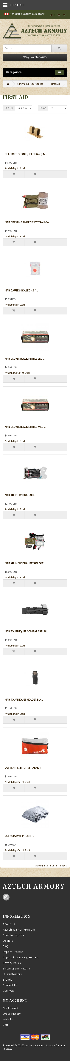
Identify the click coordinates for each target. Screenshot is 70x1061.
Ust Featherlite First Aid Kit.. (23, 768)
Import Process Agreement (21, 957)
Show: (43, 108)
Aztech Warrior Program (19, 929)
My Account (10, 1008)
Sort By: (9, 108)
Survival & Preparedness (30, 83)
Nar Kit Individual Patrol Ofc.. (25, 563)
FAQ (5, 946)
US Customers (12, 974)
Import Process (13, 952)
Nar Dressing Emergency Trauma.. (27, 222)
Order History (12, 1013)
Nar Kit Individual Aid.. (20, 495)
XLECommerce (27, 1045)
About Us (9, 924)
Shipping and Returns (17, 968)
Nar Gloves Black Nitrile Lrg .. (24, 358)
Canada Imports (13, 935)
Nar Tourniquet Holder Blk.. (24, 699)
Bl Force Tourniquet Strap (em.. (26, 154)
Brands (7, 979)
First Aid (55, 83)
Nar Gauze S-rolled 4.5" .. (21, 290)
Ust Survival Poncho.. (19, 836)
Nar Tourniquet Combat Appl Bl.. (27, 631)
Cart (5, 1025)
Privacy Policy (12, 963)
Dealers (8, 940)
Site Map (9, 990)
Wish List (9, 1019)
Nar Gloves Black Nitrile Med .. (25, 427)
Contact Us (10, 985)
